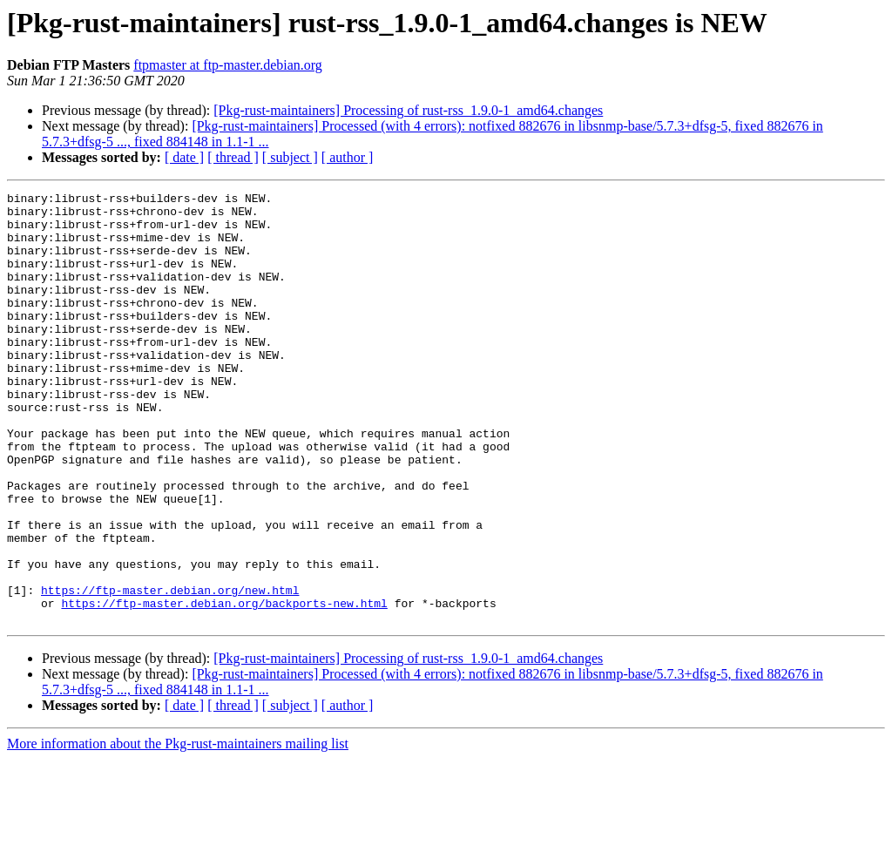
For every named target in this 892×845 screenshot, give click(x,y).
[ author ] (347, 157)
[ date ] (184, 157)
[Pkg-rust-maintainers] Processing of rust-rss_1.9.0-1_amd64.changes (408, 110)
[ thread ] (233, 157)
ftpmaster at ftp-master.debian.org (227, 64)
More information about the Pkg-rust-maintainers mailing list (177, 829)
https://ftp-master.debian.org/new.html (170, 671)
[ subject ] (290, 157)
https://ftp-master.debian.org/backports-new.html (224, 686)
